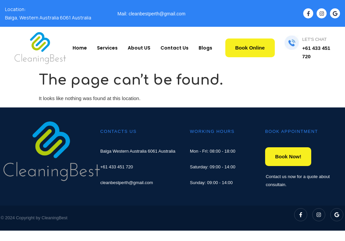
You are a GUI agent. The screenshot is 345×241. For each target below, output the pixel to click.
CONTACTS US (118, 131)
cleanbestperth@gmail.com (126, 182)
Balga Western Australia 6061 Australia (138, 151)
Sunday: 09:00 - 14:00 (211, 182)
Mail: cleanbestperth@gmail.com (151, 13)
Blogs (205, 48)
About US (139, 48)
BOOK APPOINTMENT (291, 131)
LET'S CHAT (314, 39)
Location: (15, 9)
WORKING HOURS (212, 131)
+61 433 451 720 (116, 166)
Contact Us (174, 48)
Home (80, 48)
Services (107, 48)
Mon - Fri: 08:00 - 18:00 (212, 151)
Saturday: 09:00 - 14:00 (212, 166)
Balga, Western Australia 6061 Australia (48, 17)
